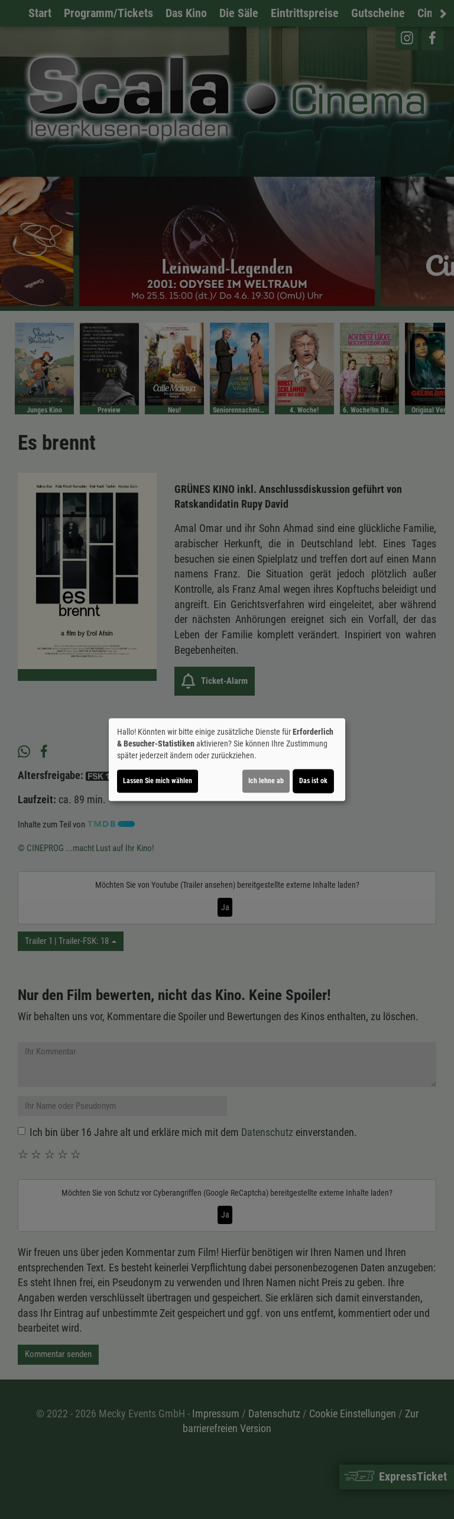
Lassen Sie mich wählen (157, 781)
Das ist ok (313, 781)
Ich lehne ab (266, 781)
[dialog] (227, 759)
